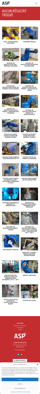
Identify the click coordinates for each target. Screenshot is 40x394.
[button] (37, 364)
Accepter (20, 379)
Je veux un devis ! (20, 360)
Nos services (20, 327)
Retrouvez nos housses (20, 325)
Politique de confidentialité (16, 391)
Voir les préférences (20, 388)
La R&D (20, 329)
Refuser (20, 384)
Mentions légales (27, 391)
